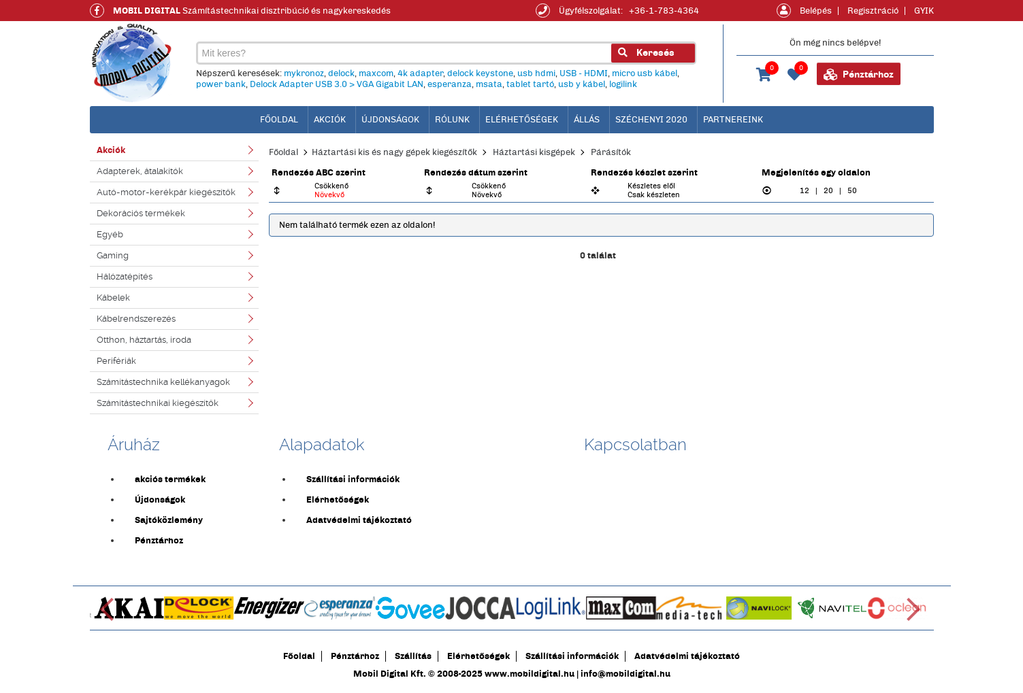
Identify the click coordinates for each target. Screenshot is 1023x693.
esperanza (449, 84)
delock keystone (480, 73)
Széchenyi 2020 (651, 119)
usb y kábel (581, 84)
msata (489, 84)
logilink (623, 84)
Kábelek (113, 297)
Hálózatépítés (124, 276)
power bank (221, 84)
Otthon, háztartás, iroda (144, 340)
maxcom (376, 73)
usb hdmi (536, 73)
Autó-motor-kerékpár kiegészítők (166, 192)
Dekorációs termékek (141, 213)
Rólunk (452, 119)
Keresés (646, 52)
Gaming (113, 255)
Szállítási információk (353, 479)
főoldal (279, 119)
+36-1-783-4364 (664, 10)
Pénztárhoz (859, 75)
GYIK (924, 10)
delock (341, 73)
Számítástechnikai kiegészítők (157, 403)
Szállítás (413, 656)
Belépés (816, 10)
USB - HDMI (583, 73)
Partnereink (733, 119)
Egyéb (110, 234)
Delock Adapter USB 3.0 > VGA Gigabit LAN (336, 84)
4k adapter (420, 73)
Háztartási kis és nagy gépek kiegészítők (394, 152)
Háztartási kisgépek (534, 152)
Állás (587, 119)
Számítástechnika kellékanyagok (163, 382)
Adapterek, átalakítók (140, 171)
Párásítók (611, 152)
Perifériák (116, 361)
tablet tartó (530, 84)
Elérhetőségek (521, 119)
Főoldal (283, 152)
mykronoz (304, 73)
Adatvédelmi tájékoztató (359, 520)
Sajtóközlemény (169, 520)
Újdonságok (390, 119)
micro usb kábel (644, 73)
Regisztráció (872, 10)
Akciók (330, 119)
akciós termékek (170, 479)
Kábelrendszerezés (136, 319)
